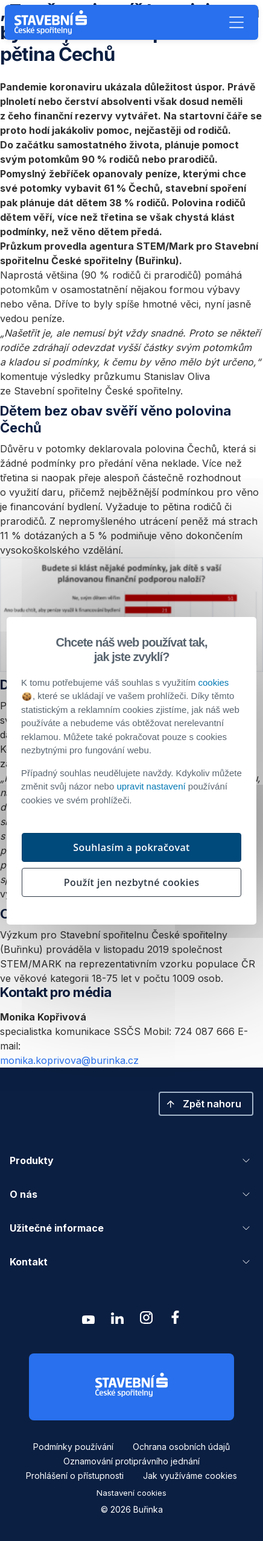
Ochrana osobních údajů (181, 1446)
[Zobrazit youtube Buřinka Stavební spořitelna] (88, 1320)
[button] (236, 22)
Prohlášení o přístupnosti (75, 1475)
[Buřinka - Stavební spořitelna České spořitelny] (53, 22)
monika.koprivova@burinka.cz (69, 1060)
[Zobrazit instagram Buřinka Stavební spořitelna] (146, 1320)
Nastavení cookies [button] (131, 1493)
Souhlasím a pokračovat (131, 847)
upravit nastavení (150, 786)
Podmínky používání (73, 1446)
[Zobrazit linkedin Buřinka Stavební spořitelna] (117, 1320)
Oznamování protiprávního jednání (131, 1461)
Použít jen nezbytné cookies (132, 882)
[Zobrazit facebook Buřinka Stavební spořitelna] (174, 1320)
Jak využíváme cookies (190, 1475)
